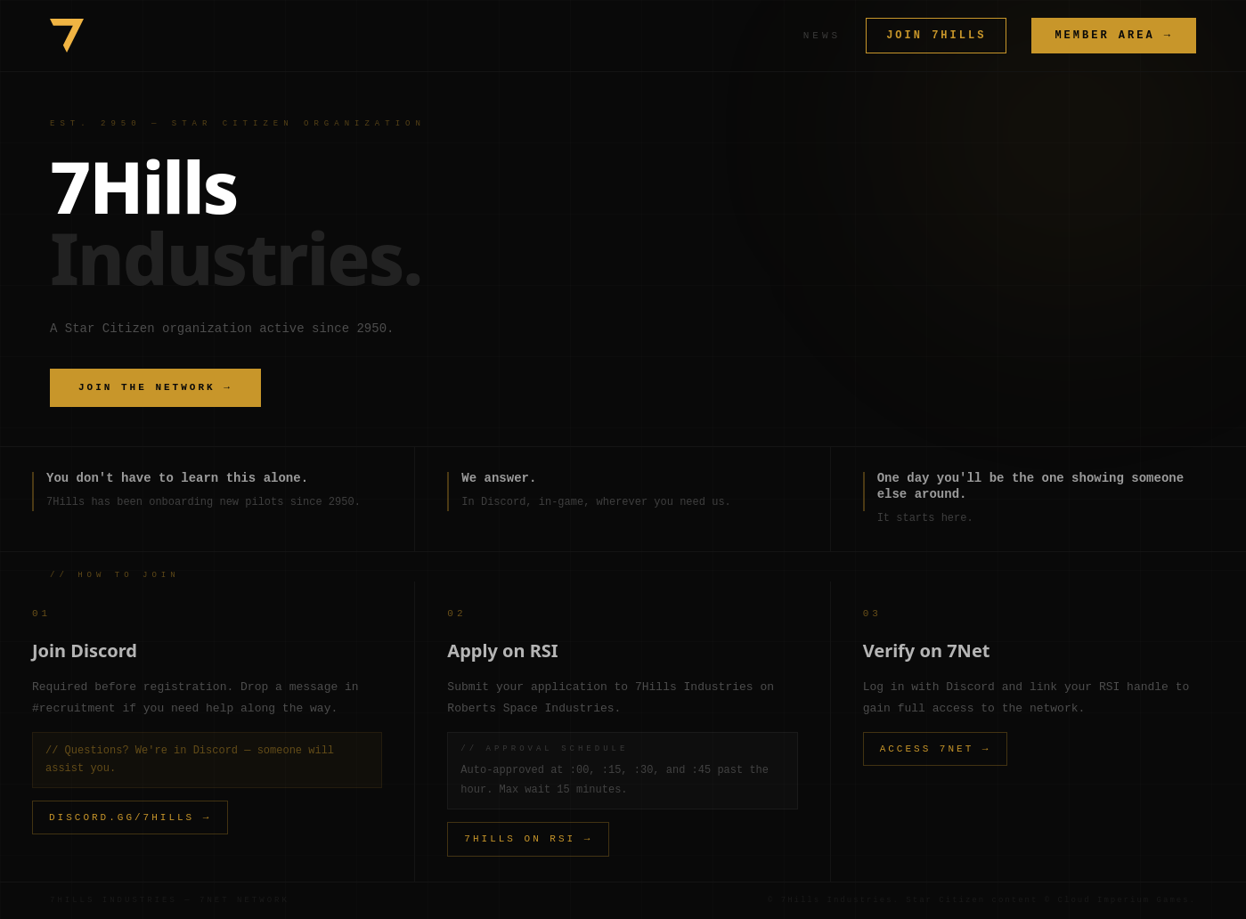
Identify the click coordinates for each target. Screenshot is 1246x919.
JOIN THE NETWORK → (155, 387)
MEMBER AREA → (1114, 35)
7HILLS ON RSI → (528, 838)
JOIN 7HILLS (936, 35)
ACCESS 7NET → (935, 748)
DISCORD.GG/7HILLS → (130, 817)
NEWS (822, 35)
